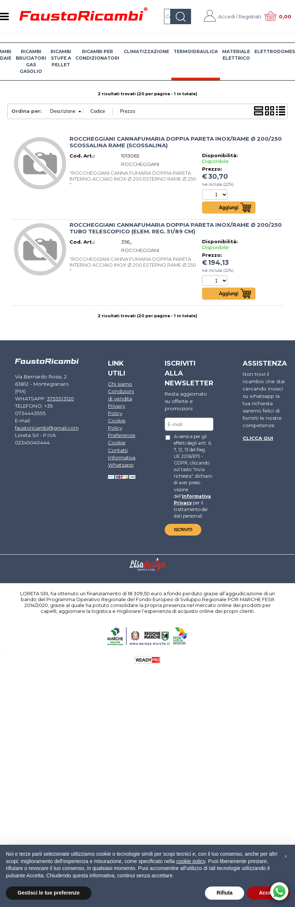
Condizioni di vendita (119, 394)
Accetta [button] (268, 893)
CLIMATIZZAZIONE (146, 51)
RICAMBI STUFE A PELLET (61, 58)
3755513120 (57, 391)
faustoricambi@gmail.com (46, 419)
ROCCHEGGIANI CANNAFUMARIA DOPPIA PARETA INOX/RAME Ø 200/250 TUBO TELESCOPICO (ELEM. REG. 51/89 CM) (176, 228)
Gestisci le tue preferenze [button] (49, 893)
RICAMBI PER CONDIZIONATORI (97, 55)
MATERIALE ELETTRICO (236, 55)
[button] (285, 856)
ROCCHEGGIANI (140, 164)
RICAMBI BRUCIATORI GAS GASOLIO (31, 61)
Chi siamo (118, 384)
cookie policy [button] (190, 861)
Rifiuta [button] (225, 893)
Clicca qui (257, 437)
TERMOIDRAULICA (195, 51)
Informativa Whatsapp (120, 459)
